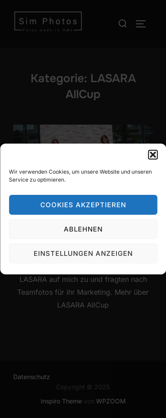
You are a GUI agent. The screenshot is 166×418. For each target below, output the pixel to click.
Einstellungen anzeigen (83, 253)
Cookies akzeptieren (83, 205)
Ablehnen (83, 229)
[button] (152, 154)
